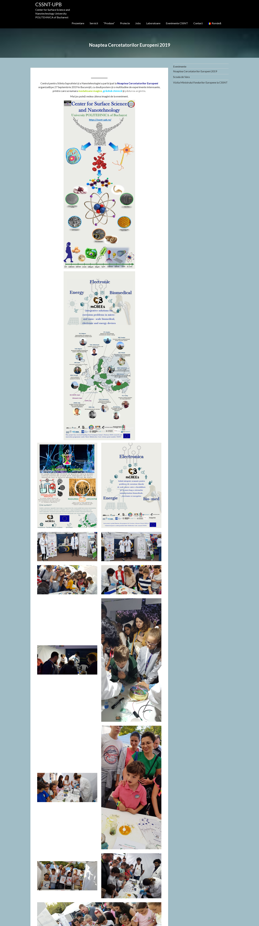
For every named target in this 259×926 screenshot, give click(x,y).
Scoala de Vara (181, 76)
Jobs (138, 23)
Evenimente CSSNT (177, 23)
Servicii (94, 23)
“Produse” (109, 23)
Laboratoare (153, 23)
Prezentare (78, 23)
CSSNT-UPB (48, 4)
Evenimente (179, 66)
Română (214, 23)
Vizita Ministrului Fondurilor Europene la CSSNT (200, 82)
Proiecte (125, 23)
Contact (198, 23)
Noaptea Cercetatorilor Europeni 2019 (195, 71)
